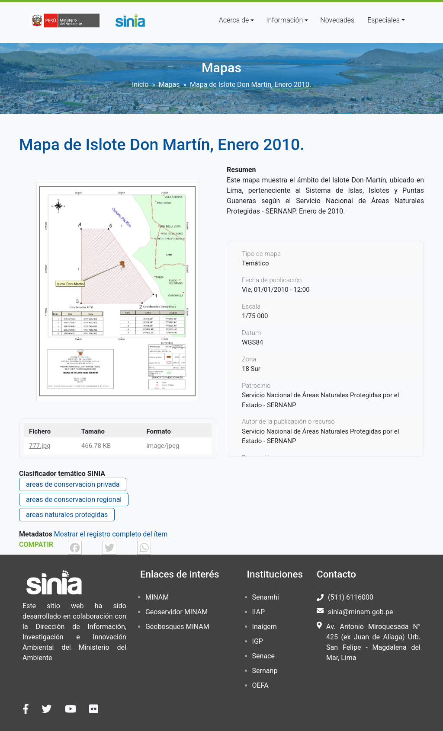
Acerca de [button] (234, 20)
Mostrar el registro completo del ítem (111, 534)
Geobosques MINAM (177, 626)
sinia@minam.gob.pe (360, 612)
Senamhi (265, 597)
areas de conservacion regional (74, 499)
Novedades (337, 20)
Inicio (140, 84)
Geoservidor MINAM (176, 612)
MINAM (157, 597)
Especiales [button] (383, 20)
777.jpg (40, 446)
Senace (263, 656)
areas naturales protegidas (67, 515)
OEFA (260, 685)
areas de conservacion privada (72, 484)
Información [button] (284, 20)
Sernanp (265, 671)
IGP (257, 641)
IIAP (258, 612)
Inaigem (264, 626)
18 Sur (251, 369)
